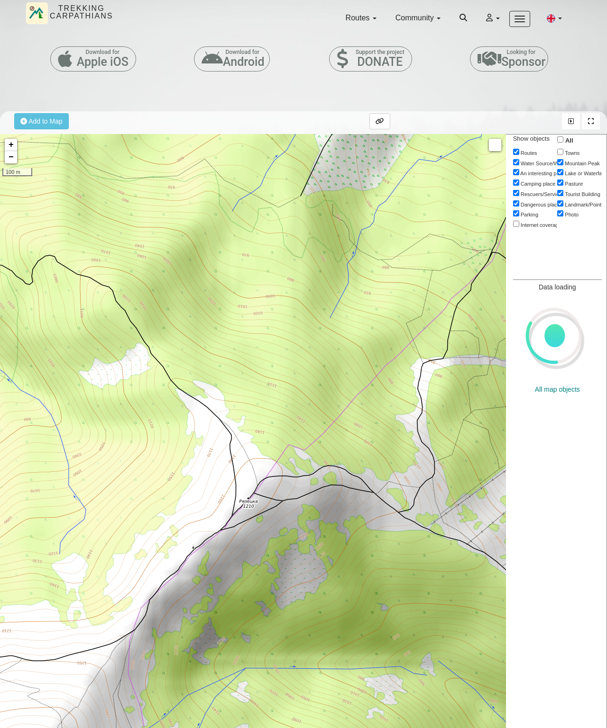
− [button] (11, 157)
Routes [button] (361, 18)
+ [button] (11, 145)
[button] (554, 18)
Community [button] (418, 18)
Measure (495, 145)
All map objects (557, 389)
